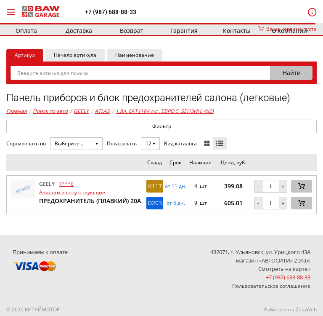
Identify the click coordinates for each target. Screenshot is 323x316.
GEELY (79, 111)
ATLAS (102, 111)
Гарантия (184, 31)
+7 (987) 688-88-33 (110, 11)
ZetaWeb (306, 309)
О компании (289, 31)
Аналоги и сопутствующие (72, 192)
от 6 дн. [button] (176, 203)
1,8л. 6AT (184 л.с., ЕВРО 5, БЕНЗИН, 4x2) (165, 111)
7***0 (66, 183)
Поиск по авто (50, 111)
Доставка (79, 31)
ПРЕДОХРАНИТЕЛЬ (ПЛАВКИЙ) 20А (90, 201)
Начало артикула (75, 55)
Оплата (26, 31)
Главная (16, 111)
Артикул (25, 55)
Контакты (237, 31)
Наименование (134, 55)
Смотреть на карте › (284, 269)
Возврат (131, 31)
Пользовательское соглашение (271, 285)
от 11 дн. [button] (175, 186)
